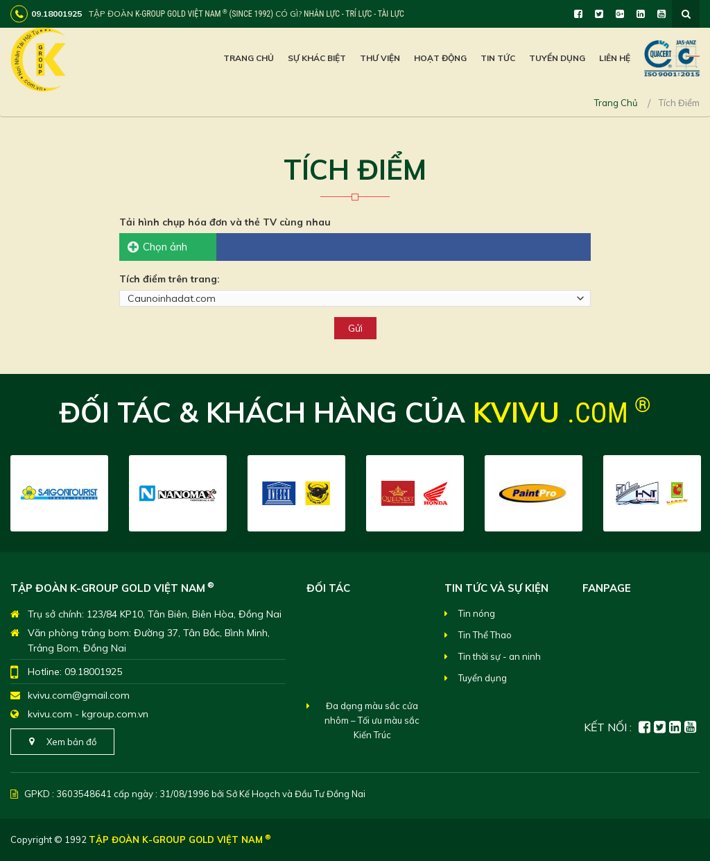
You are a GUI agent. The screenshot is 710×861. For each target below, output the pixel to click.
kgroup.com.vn (115, 714)
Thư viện (380, 58)
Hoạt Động (440, 58)
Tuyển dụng (557, 58)
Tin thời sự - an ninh (499, 656)
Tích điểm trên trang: (169, 279)
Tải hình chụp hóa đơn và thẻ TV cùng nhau (225, 222)
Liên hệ (614, 58)
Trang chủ (248, 58)
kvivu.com (50, 714)
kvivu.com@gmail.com (79, 695)
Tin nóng (476, 613)
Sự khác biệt (317, 58)
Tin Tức (497, 58)
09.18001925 (93, 671)
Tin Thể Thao (485, 634)
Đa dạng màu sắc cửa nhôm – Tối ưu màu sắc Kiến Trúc (371, 729)
